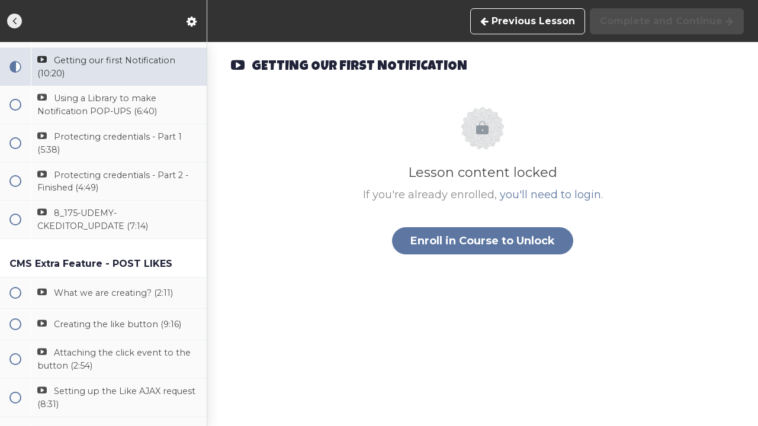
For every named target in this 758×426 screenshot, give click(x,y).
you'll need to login (550, 194)
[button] (15, 21)
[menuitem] (192, 21)
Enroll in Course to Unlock (482, 240)
